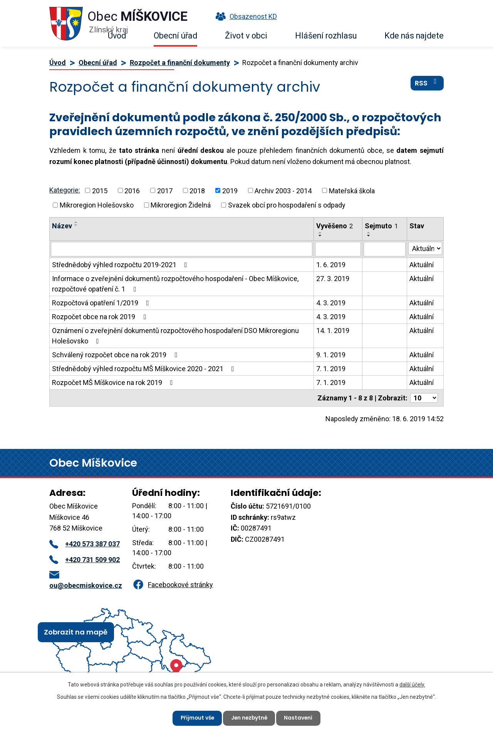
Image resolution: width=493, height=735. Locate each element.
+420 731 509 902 (84, 560)
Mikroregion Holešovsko (97, 205)
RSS (427, 84)
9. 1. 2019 (330, 355)
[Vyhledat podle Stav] (425, 248)
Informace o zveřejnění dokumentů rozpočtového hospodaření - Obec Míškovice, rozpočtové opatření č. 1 (175, 284)
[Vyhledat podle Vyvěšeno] (338, 249)
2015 (99, 190)
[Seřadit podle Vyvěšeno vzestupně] (320, 232)
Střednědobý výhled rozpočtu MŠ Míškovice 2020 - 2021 (144, 369)
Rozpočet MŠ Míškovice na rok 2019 (114, 382)
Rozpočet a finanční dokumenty (180, 63)
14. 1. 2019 (332, 330)
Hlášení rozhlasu (326, 35)
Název (62, 226)
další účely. (412, 684)
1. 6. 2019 (330, 265)
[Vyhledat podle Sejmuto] (385, 249)
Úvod (117, 35)
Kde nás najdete (414, 35)
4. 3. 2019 (330, 303)
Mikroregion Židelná (181, 205)
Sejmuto (381, 226)
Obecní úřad (175, 35)
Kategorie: (64, 190)
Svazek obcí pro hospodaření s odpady (286, 205)
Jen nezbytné (249, 718)
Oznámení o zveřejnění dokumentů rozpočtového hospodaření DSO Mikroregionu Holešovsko (175, 335)
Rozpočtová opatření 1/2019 (102, 303)
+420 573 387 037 (84, 544)
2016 (132, 190)
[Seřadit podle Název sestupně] (76, 225)
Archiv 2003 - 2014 (283, 190)
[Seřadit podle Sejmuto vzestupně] (369, 232)
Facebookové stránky (172, 585)
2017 (165, 190)
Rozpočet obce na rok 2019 (100, 317)
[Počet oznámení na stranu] (424, 398)
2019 (230, 190)
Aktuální (421, 265)
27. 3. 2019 (332, 279)
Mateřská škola (352, 190)
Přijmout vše (195, 718)
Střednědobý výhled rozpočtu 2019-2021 (121, 265)
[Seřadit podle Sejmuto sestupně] (369, 235)
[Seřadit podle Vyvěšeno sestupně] (320, 235)
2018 (197, 190)
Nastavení (300, 718)
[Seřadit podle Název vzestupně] (76, 222)
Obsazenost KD (244, 16)
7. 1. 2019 (330, 369)
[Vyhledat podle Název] (181, 249)
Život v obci (246, 35)
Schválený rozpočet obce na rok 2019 (116, 355)
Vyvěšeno (334, 226)
